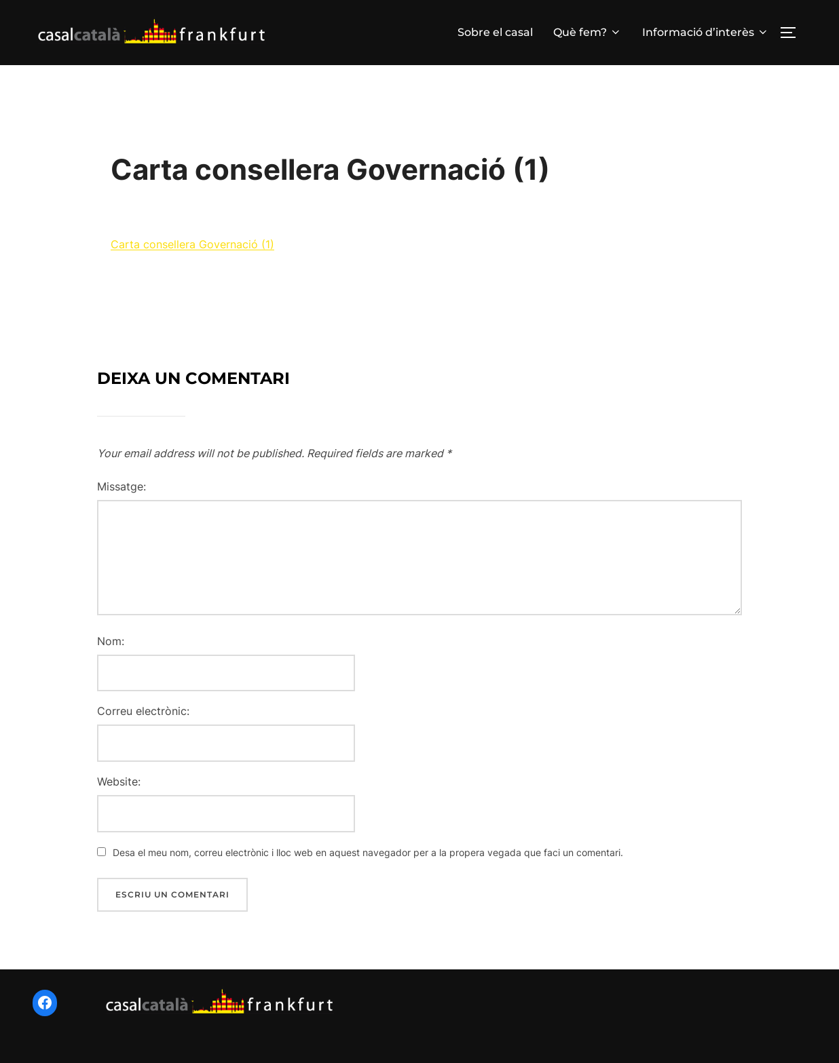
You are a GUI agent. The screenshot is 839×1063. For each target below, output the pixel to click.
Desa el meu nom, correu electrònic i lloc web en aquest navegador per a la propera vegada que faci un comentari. (368, 863)
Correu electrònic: (143, 722)
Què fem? (587, 32)
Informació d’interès (705, 32)
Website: (119, 792)
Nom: (110, 652)
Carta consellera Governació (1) (192, 256)
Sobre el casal (495, 32)
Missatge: (121, 497)
